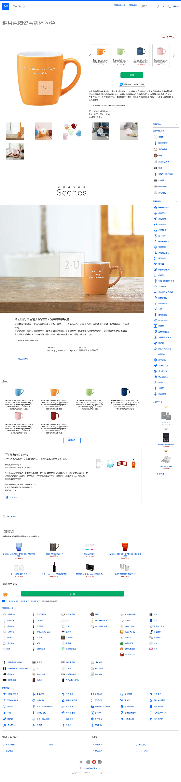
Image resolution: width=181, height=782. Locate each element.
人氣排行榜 (157, 143)
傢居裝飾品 (70, 614)
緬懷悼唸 (69, 719)
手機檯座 (10, 674)
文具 (156, 614)
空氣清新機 (41, 674)
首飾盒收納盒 (130, 626)
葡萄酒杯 (10, 620)
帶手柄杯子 (12, 516)
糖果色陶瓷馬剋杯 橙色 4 (126, 130)
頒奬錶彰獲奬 (159, 700)
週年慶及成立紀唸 (102, 706)
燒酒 (38, 643)
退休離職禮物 (130, 712)
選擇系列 (72, 440)
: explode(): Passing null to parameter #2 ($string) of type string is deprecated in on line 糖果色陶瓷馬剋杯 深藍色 (141, 55)
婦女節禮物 (70, 712)
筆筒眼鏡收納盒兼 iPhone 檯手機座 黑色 (90, 570)
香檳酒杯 (10, 626)
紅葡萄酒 (40, 620)
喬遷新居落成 (71, 700)
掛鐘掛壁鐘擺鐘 (101, 620)
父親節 (68, 725)
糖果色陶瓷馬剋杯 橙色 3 (98, 130)
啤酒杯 (9, 637)
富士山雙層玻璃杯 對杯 (19, 570)
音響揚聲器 (11, 680)
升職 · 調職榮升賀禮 (45, 706)
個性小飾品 (70, 662)
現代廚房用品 (130, 654)
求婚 (9, 712)
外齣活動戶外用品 (72, 680)
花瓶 (67, 626)
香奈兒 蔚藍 (166, 159)
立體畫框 (69, 637)
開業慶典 (99, 700)
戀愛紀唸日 (158, 706)
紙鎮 (155, 643)
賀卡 (155, 649)
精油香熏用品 (130, 632)
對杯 (9, 649)
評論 (51, 744)
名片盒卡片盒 (159, 626)
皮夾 (155, 620)
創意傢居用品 (130, 614)
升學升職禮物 (12, 694)
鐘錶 (97, 614)
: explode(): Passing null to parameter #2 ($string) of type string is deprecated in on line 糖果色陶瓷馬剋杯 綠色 (121, 55)
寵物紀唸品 (41, 712)
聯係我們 (98, 751)
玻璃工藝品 (99, 668)
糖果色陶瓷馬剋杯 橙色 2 (69, 130)
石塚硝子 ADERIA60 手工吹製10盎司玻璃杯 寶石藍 (19, 550)
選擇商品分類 (119, 6)
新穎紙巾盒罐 (130, 649)
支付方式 (142, 744)
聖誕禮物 (99, 725)
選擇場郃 (133, 6)
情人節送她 (23, 359)
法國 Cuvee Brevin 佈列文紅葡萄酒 (54, 570)
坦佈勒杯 (10, 632)
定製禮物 (4, 601)
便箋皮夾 (157, 632)
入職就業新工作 (160, 712)
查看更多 (160, 215)
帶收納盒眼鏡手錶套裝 (166, 181)
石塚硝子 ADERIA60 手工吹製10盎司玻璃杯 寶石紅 (125, 550)
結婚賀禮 (128, 694)
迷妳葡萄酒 (41, 649)
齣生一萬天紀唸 (43, 719)
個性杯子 (24, 601)
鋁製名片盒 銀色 (166, 203)
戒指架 (127, 620)
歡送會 (10, 719)
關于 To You (143, 751)
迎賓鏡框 (98, 674)
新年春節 (99, 719)
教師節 (98, 712)
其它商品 (99, 662)
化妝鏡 (68, 668)
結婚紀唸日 (129, 706)
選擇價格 (157, 124)
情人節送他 (158, 719)
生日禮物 (13, 497)
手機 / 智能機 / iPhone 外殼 (17, 668)
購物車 (173, 6)
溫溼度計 (128, 637)
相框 (67, 620)
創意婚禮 (99, 694)
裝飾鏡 (68, 643)
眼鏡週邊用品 (71, 674)
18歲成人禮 (129, 719)
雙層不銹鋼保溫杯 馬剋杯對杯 (125, 570)
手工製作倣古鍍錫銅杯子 (54, 549)
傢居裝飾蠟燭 (71, 649)
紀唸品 (10, 706)
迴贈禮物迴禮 (12, 700)
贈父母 (127, 700)
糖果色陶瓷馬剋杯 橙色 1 (41, 130)
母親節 (39, 725)
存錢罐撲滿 (129, 643)
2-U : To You (15, 6)
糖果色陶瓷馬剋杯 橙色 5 (12, 151)
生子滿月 (157, 694)
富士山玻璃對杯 (89, 549)
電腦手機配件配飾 (14, 662)
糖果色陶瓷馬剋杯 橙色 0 (12, 130)
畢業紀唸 (40, 694)
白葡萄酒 (40, 626)
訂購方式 (98, 744)
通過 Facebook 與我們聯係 (134, 84)
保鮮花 (68, 632)
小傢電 (39, 662)
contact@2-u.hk (93, 768)
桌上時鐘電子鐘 (101, 626)
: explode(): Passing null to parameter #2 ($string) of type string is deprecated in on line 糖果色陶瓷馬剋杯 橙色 (101, 55)
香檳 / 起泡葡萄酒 (43, 632)
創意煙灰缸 (158, 637)
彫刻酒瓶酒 (41, 614)
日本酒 (39, 637)
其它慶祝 (69, 706)
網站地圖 (9, 751)
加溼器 (39, 680)
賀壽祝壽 (40, 700)
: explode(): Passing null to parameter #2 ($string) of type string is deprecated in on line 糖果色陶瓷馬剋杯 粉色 (162, 55)
